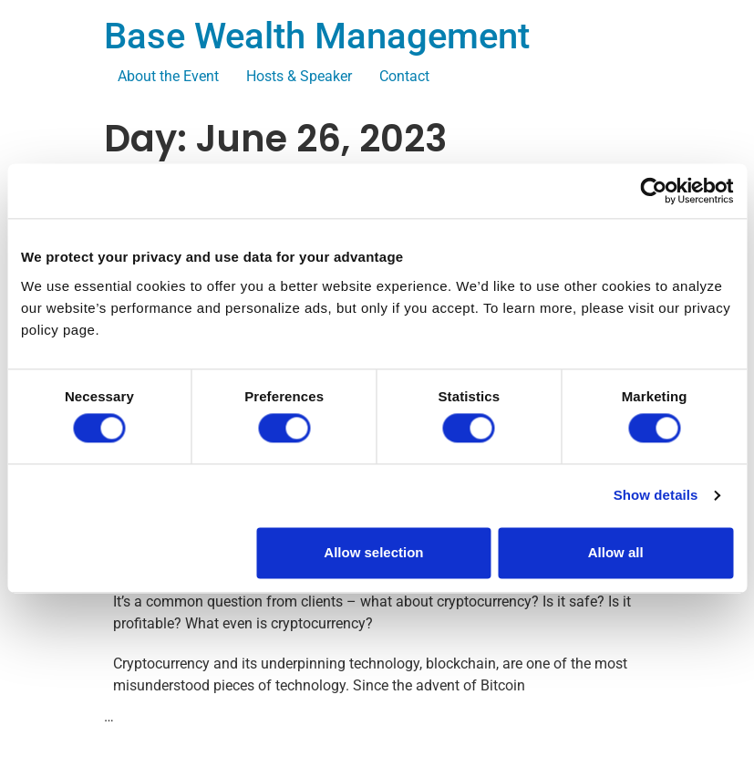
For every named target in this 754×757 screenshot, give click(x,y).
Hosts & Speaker (299, 76)
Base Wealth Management (317, 36)
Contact (404, 76)
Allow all (616, 552)
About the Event (168, 76)
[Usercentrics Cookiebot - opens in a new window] (653, 190)
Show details (656, 495)
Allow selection (373, 552)
